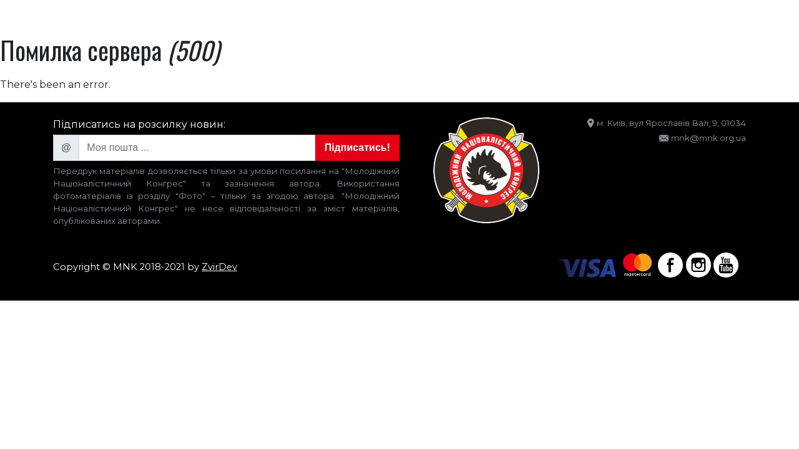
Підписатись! (357, 147)
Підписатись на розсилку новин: (139, 124)
